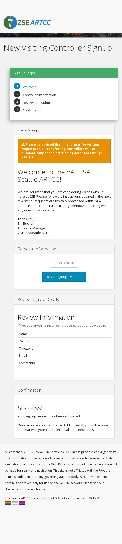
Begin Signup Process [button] (64, 276)
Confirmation (32, 110)
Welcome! (30, 87)
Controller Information (39, 95)
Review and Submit (37, 102)
